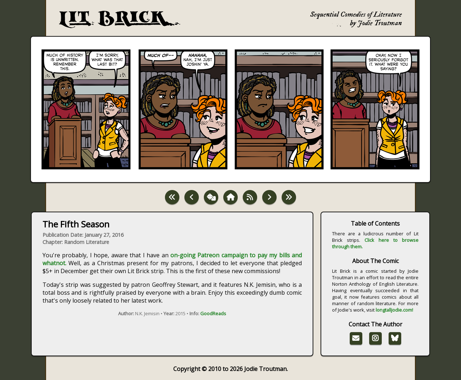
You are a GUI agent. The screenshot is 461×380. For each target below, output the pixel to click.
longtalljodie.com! (394, 310)
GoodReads (213, 313)
